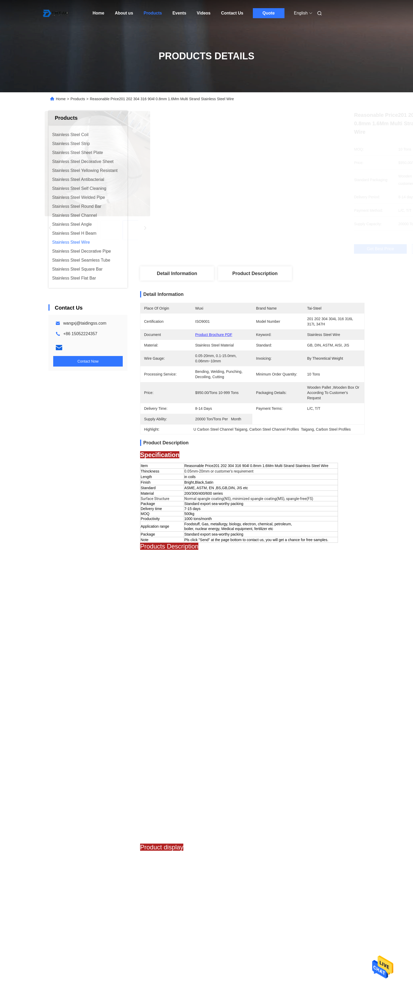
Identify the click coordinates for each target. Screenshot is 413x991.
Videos (203, 13)
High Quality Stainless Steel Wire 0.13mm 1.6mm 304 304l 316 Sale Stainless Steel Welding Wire (325, 849)
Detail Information (177, 273)
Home (98, 13)
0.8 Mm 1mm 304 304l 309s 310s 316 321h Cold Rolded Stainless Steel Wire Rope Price (163, 849)
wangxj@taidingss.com (84, 323)
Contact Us (232, 13)
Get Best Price (280, 249)
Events (179, 13)
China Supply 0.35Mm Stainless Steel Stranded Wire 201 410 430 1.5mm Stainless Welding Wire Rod (245, 849)
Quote (269, 13)
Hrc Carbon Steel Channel (230, 709)
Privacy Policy (103, 967)
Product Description (255, 273)
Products (153, 13)
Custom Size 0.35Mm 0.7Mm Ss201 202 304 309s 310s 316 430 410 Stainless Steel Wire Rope (85, 849)
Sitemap (81, 967)
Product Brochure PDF (213, 335)
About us (124, 13)
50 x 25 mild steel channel (177, 709)
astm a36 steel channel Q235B (289, 709)
